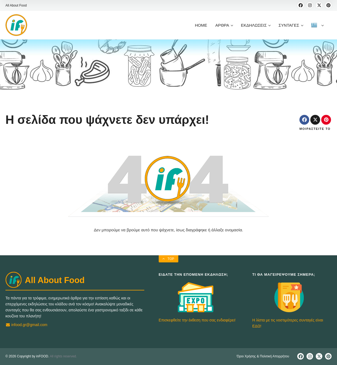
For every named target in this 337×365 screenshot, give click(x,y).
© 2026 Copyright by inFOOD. (27, 356)
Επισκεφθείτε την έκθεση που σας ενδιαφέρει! (197, 320)
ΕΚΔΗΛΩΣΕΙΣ (255, 25)
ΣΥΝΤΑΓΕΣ (290, 25)
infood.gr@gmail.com (26, 325)
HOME (201, 25)
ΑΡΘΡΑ (224, 25)
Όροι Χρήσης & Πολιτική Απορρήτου (263, 356)
